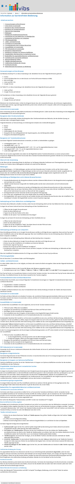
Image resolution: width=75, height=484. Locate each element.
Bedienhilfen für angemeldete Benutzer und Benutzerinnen (21, 56)
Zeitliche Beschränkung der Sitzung (15, 63)
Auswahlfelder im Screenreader (14, 47)
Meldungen (8, 33)
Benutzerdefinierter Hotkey (13, 59)
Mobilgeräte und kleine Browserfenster (16, 35)
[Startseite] (6, 5)
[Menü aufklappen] (2, 6)
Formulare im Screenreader (13, 43)
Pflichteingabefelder (11, 40)
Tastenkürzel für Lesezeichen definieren (16, 58)
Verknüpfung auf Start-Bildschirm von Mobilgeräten (20, 36)
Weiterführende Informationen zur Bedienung (18, 67)
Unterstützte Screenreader (13, 26)
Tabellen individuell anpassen (13, 61)
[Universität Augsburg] (19, 5)
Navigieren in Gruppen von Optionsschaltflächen (19, 52)
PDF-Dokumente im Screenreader (14, 49)
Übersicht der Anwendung (12, 31)
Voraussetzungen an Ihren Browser (15, 24)
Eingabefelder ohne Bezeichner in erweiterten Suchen (20, 54)
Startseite (9, 13)
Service (17, 13)
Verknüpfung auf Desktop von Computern (17, 38)
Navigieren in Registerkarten (13, 51)
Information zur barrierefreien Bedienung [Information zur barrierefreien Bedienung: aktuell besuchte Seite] (32, 13)
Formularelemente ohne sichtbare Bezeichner (18, 45)
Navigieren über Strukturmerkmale (15, 28)
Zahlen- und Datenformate (12, 42)
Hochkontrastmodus (11, 65)
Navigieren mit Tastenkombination (15, 29)
